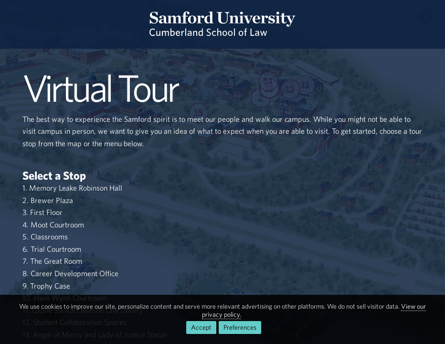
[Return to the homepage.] (222, 24)
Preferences (239, 327)
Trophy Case (50, 285)
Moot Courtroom (57, 224)
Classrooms (49, 236)
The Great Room (56, 261)
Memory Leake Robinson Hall (75, 188)
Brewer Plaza (52, 200)
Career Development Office (74, 273)
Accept (201, 327)
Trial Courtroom (56, 249)
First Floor (46, 212)
